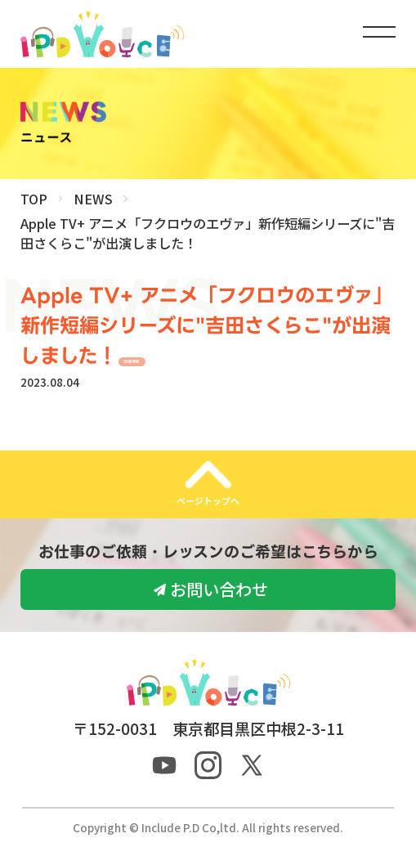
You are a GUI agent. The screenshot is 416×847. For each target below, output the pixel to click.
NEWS (93, 198)
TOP (33, 198)
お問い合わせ (219, 589)
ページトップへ (208, 500)
